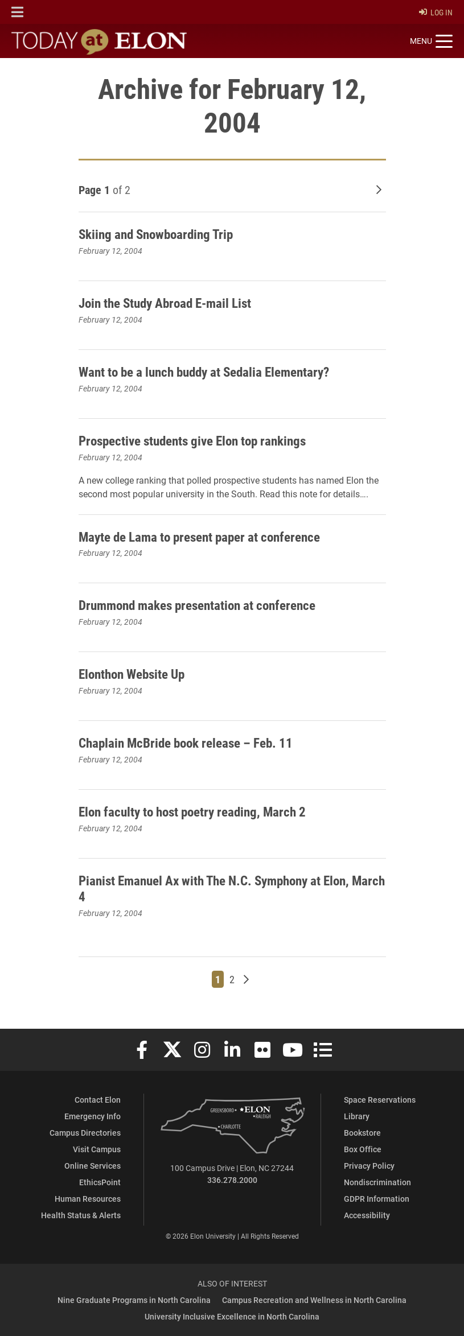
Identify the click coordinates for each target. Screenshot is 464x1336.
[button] (17, 12)
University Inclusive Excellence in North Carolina (232, 1316)
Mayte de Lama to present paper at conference (205, 536)
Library (356, 1116)
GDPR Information (376, 1198)
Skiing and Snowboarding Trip (160, 234)
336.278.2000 (232, 1179)
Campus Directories (85, 1132)
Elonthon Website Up (135, 674)
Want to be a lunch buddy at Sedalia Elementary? (211, 371)
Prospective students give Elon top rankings (199, 440)
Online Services (92, 1165)
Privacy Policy (369, 1165)
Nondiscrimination (377, 1182)
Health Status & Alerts (81, 1215)
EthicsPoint (100, 1182)
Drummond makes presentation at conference (203, 605)
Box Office (362, 1149)
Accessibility (367, 1215)
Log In (436, 12)
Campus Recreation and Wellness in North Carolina (314, 1299)
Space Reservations (380, 1099)
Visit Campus (97, 1149)
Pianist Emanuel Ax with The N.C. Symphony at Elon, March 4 (223, 888)
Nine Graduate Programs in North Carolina (134, 1299)
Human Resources (88, 1198)
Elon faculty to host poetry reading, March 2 (199, 811)
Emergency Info (92, 1116)
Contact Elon (98, 1099)
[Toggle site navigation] (431, 41)
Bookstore (362, 1132)
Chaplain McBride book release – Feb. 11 (190, 742)
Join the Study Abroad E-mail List (170, 303)
